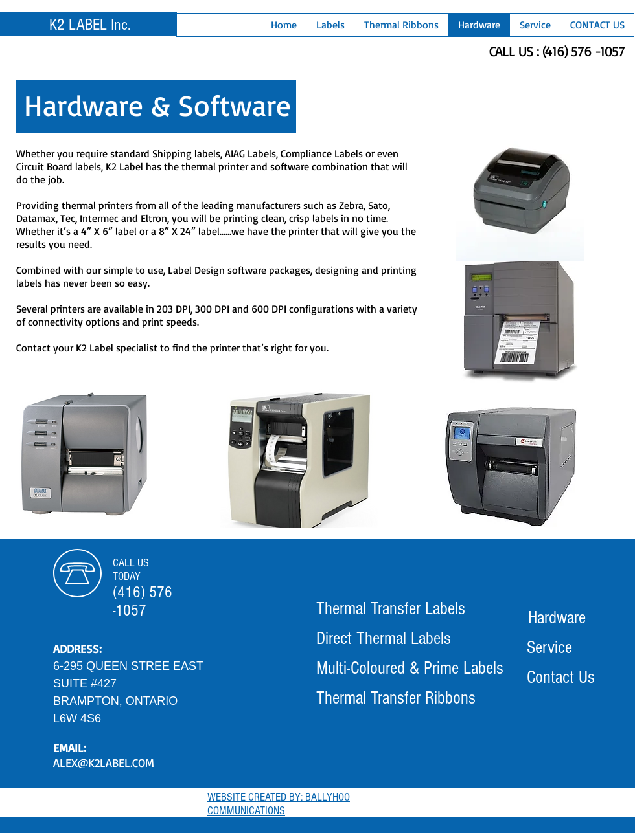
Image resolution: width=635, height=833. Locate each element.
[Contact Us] (561, 678)
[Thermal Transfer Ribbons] (396, 698)
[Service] (549, 648)
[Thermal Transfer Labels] (390, 609)
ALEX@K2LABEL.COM (103, 762)
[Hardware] (556, 618)
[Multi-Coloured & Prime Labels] (409, 668)
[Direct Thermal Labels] (383, 639)
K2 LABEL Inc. (90, 25)
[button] (330, 25)
